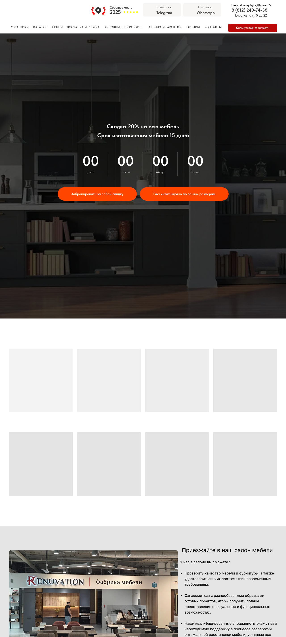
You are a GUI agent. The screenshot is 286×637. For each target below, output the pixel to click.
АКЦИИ (57, 27)
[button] (97, 194)
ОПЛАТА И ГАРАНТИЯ (165, 27)
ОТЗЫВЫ (193, 27)
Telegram (164, 12)
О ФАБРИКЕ (19, 27)
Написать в (163, 7)
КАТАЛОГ (40, 27)
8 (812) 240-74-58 (249, 10)
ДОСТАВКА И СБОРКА (83, 27)
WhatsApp (206, 12)
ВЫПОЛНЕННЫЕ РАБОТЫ (122, 27)
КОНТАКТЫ (213, 27)
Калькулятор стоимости (252, 27)
